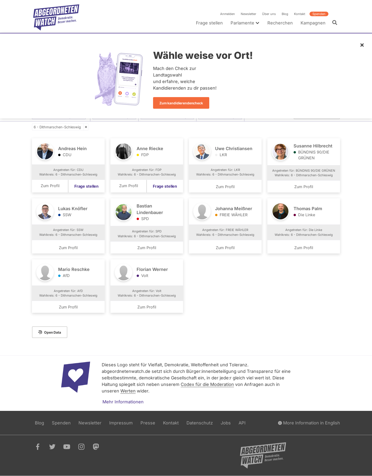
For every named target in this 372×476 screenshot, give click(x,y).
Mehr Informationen (123, 401)
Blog (285, 14)
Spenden (319, 14)
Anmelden (227, 14)
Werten (128, 390)
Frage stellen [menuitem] (209, 22)
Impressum (121, 422)
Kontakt (299, 14)
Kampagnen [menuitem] (313, 22)
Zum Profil (50, 185)
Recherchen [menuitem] (280, 22)
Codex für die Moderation (207, 384)
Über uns (269, 14)
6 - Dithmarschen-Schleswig (57, 127)
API (242, 422)
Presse (147, 422)
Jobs (226, 422)
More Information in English (309, 423)
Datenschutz (199, 422)
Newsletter (248, 14)
